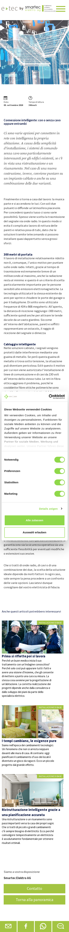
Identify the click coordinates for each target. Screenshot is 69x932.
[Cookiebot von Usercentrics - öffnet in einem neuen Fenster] (49, 396)
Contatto (34, 888)
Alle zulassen (34, 520)
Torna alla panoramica (34, 899)
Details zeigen (48, 508)
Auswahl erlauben (34, 532)
